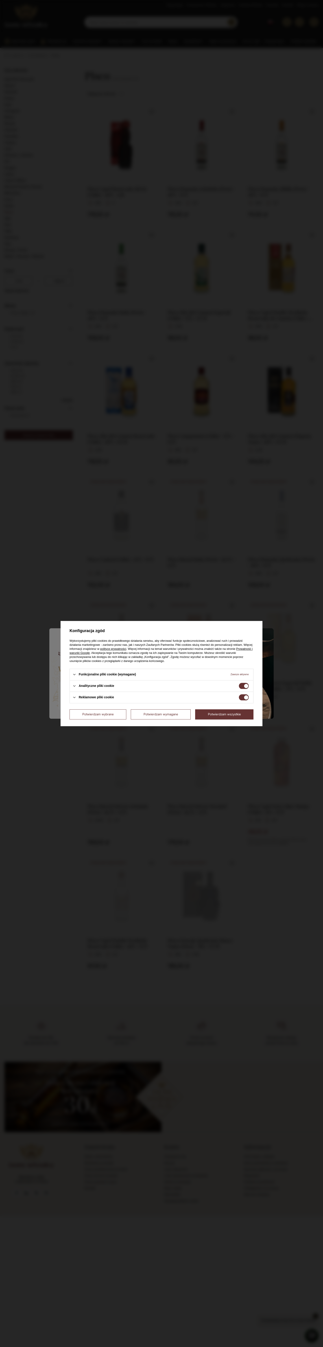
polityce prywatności (113, 649)
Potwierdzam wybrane (98, 714)
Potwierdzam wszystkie (224, 714)
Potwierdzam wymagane (161, 714)
